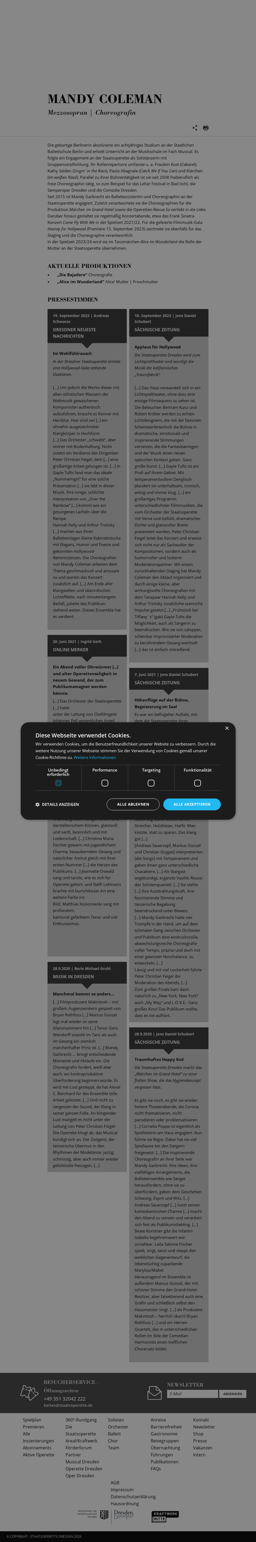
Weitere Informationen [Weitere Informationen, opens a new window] (95, 757)
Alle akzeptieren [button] (192, 804)
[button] (57, 804)
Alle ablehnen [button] (133, 804)
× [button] (227, 728)
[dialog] (128, 771)
